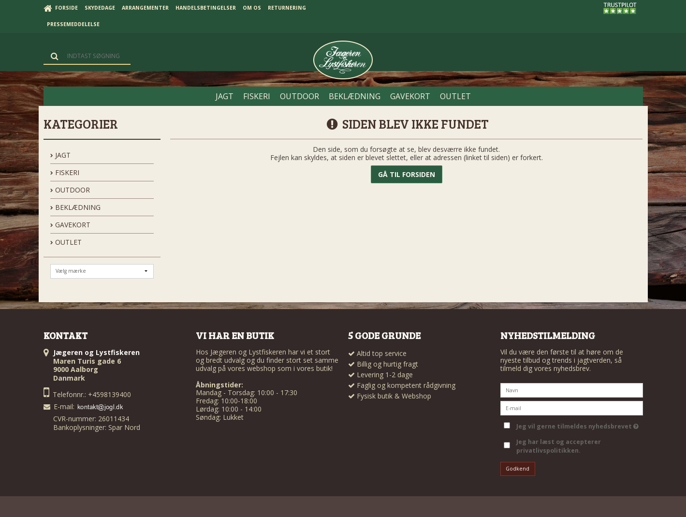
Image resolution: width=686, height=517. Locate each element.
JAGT (60, 155)
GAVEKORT (70, 224)
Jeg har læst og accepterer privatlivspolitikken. (558, 446)
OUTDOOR (70, 189)
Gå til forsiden (406, 174)
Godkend (517, 468)
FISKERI (64, 172)
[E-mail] (571, 407)
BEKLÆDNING (75, 207)
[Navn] (571, 389)
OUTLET (66, 242)
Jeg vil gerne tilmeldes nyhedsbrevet (577, 424)
